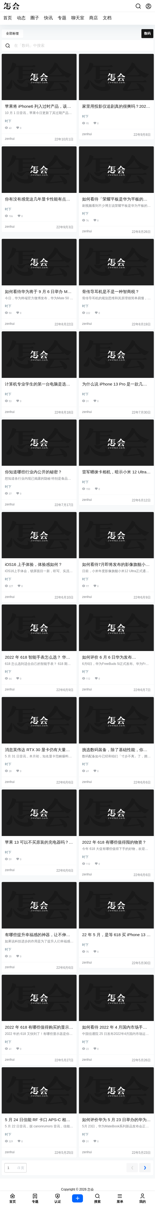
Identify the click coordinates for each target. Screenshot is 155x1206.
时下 (8, 121)
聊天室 (77, 18)
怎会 (90, 1189)
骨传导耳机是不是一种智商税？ (110, 291)
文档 (107, 18)
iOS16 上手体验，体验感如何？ (33, 564)
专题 (62, 18)
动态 (21, 18)
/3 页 (15, 1167)
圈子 (34, 18)
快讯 (48, 18)
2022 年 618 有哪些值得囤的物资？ (114, 842)
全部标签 (12, 33)
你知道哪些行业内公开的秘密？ (33, 472)
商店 (93, 18)
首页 (7, 18)
